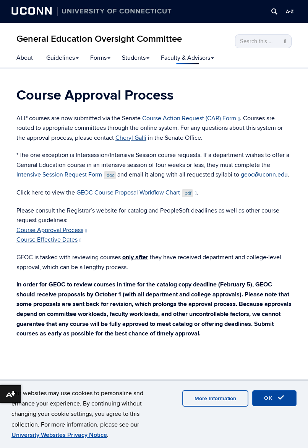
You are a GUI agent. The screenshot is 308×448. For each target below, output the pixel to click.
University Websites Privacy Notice (59, 435)
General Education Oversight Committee (99, 38)
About (24, 58)
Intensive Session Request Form (66, 174)
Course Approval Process (51, 230)
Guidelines (62, 58)
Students (135, 58)
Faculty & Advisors (187, 58)
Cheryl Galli (130, 138)
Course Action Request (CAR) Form (191, 118)
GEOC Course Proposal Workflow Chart (136, 192)
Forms (100, 58)
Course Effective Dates (48, 240)
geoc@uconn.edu (264, 174)
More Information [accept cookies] (215, 398)
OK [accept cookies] (274, 397)
